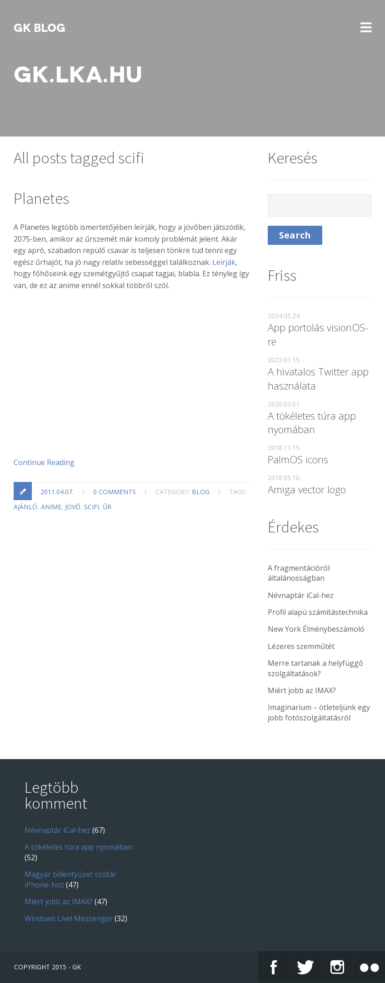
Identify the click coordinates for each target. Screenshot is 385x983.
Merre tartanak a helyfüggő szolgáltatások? (315, 668)
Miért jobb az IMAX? (302, 690)
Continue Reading (44, 462)
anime (51, 506)
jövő (72, 506)
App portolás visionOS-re (318, 334)
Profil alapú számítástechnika (318, 612)
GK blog (39, 28)
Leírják (223, 262)
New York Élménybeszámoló (316, 629)
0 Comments (114, 491)
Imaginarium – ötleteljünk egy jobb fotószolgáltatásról (319, 712)
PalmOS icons (298, 459)
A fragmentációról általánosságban (299, 573)
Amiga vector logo (307, 489)
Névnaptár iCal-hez (301, 595)
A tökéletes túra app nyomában (312, 422)
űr (107, 506)
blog (201, 491)
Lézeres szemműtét (301, 646)
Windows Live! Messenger (69, 918)
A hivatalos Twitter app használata (318, 378)
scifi (91, 506)
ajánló (25, 506)
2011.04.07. (57, 491)
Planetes (41, 198)
